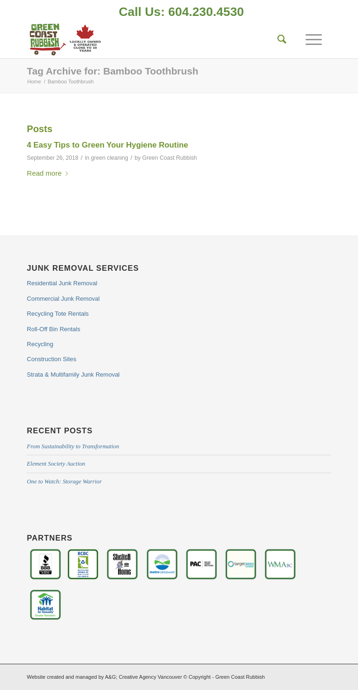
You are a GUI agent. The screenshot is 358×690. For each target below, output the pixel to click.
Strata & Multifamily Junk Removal (73, 374)
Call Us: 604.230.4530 (181, 12)
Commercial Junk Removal (63, 298)
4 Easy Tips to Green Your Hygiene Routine (107, 145)
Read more (49, 173)
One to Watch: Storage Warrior (64, 481)
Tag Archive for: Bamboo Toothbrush (112, 71)
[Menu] (309, 39)
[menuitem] (181, 12)
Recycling (40, 344)
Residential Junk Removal (62, 283)
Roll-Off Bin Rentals (53, 329)
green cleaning (109, 158)
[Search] (277, 39)
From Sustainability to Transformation (73, 446)
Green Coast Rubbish (169, 158)
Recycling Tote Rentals (58, 313)
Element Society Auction (56, 463)
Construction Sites (51, 359)
